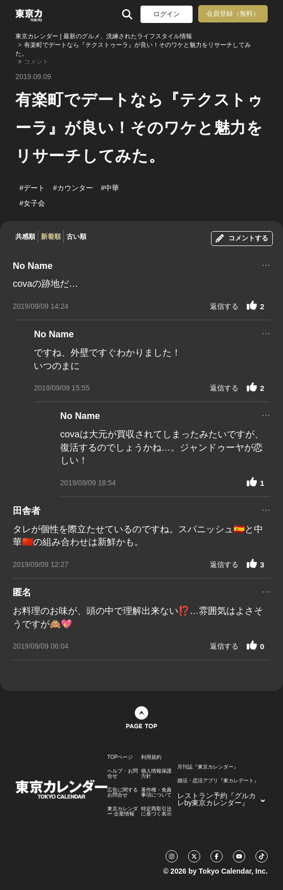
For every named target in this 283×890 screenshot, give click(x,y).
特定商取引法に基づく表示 (156, 811)
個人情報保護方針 (156, 774)
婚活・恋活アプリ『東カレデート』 (218, 780)
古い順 (76, 236)
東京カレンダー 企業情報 (122, 811)
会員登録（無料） (233, 13)
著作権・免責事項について (156, 792)
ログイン (166, 14)
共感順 (25, 236)
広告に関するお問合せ (122, 792)
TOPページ (120, 757)
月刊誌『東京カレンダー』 (208, 767)
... (266, 264)
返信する (224, 306)
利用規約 (151, 757)
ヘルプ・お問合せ (122, 774)
